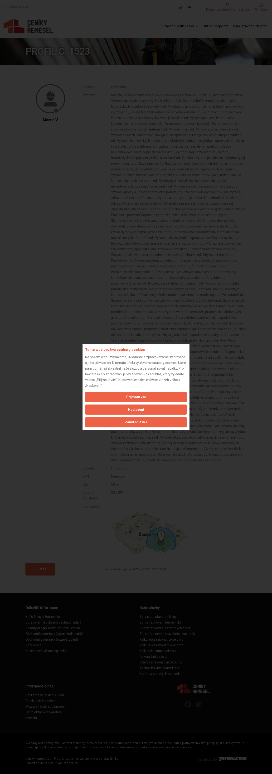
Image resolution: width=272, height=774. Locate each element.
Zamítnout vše (136, 422)
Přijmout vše (136, 397)
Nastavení (136, 409)
